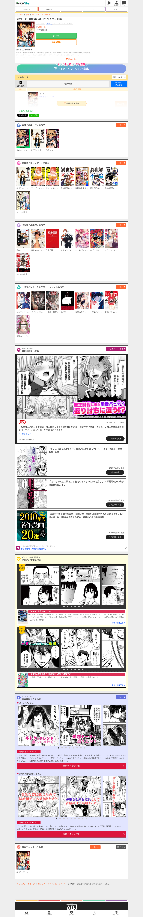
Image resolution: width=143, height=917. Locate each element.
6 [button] (79, 606)
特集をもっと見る (115, 349)
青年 (27, 15)
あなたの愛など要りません (30, 774)
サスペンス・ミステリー (41, 15)
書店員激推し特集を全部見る (74, 547)
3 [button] (67, 606)
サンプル (56, 36)
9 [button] (86, 818)
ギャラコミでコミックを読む (71, 67)
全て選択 (20, 86)
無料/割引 (49, 9)
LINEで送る (34, 115)
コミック (20, 15)
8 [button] (84, 748)
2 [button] (64, 606)
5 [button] (75, 606)
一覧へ (120, 125)
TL (71, 9)
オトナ (116, 9)
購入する (118, 84)
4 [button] (71, 606)
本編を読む (56, 42)
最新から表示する (119, 77)
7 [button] (82, 606)
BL (94, 9)
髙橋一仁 (41, 27)
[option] (39, 585)
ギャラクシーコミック (26, 884)
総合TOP (27, 9)
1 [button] (60, 606)
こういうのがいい (26, 703)
